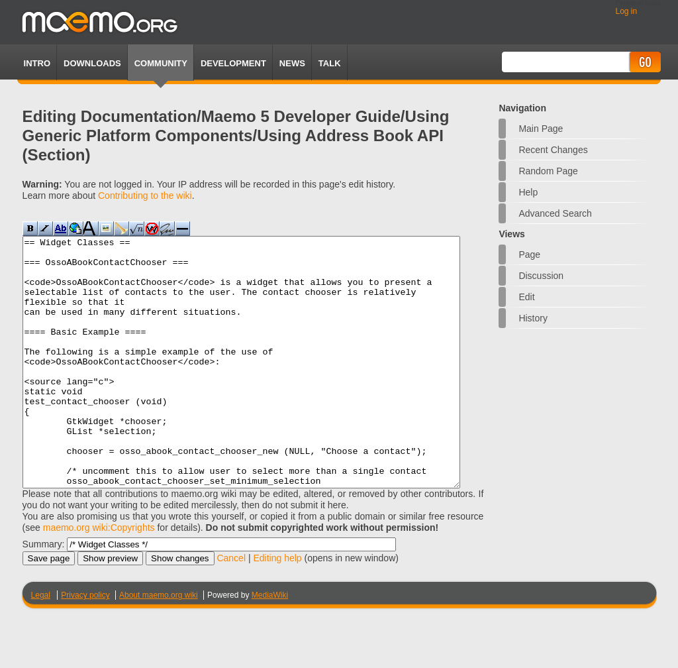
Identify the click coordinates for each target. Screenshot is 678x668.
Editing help (277, 607)
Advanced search (555, 213)
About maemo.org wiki (158, 644)
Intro (37, 63)
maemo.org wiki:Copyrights (99, 577)
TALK (329, 63)
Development (233, 63)
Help (528, 192)
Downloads (92, 63)
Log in (626, 11)
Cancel (231, 607)
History (533, 318)
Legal (40, 644)
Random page (548, 171)
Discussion (540, 275)
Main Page (540, 128)
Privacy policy (85, 644)
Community (160, 63)
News (292, 63)
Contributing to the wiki (145, 195)
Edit (526, 297)
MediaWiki (270, 644)
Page (529, 254)
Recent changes (552, 149)
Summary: (44, 593)
